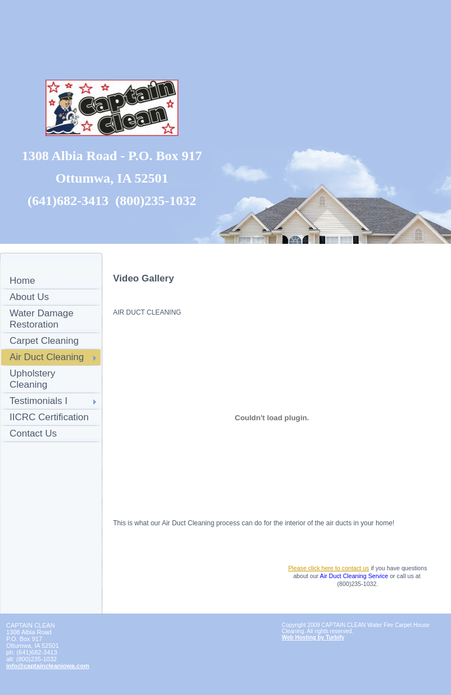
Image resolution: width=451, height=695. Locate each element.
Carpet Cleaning (44, 340)
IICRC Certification (49, 417)
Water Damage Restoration (42, 319)
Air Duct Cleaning (47, 357)
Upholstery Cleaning (32, 379)
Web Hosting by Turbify (313, 637)
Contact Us (33, 433)
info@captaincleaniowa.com (47, 665)
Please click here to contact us (328, 568)
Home (22, 280)
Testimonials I (38, 401)
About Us (29, 297)
